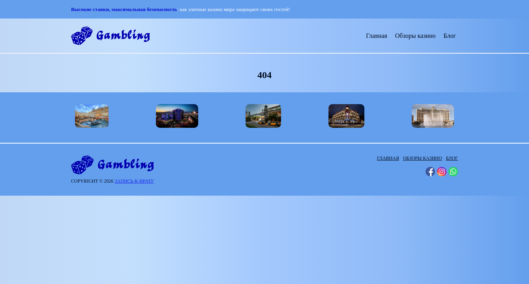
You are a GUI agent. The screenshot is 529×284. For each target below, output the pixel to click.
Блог (449, 35)
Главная (376, 35)
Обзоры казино (415, 35)
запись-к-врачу (134, 181)
